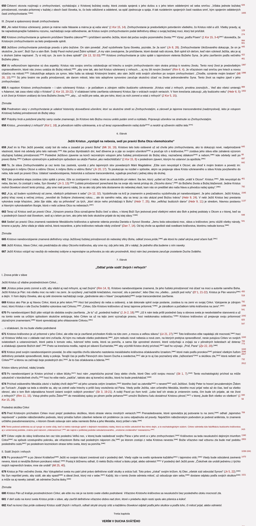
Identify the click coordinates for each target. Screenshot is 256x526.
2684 (244, 517)
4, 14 (151, 90)
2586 (243, 143)
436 (243, 9)
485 (243, 3)
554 (242, 165)
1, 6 (68, 494)
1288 (243, 186)
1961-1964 (246, 312)
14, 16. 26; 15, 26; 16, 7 (186, 75)
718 (242, 146)
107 (243, 223)
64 (243, 365)
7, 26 (42, 514)
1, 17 (226, 144)
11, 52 (96, 285)
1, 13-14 (64, 289)
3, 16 (69, 147)
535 (242, 203)
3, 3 (60, 195)
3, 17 (63, 90)
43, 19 (45, 366)
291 (242, 251)
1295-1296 (245, 174)
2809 (244, 274)
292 (242, 182)
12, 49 (183, 147)
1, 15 (140, 494)
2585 (244, 320)
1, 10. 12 (44, 522)
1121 (243, 177)
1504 (243, 128)
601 (243, 409)
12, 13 (233, 106)
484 (242, 162)
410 (243, 270)
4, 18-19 (118, 419)
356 (243, 257)
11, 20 (62, 191)
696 (243, 503)
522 (243, 369)
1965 (244, 454)
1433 (244, 79)
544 (243, 342)
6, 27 (115, 171)
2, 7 (58, 413)
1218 (243, 102)
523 (243, 493)
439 (243, 380)
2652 (243, 109)
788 (243, 13)
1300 (243, 189)
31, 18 (119, 191)
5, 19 (195, 150)
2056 (243, 195)
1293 (243, 114)
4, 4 (52, 220)
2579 (244, 338)
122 (243, 219)
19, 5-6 (60, 334)
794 (242, 131)
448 (242, 29)
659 (242, 169)
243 (242, 229)
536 (243, 521)
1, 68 (90, 498)
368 (243, 468)
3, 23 (141, 271)
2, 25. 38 (108, 370)
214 (243, 450)
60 (243, 280)
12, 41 (169, 381)
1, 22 (176, 171)
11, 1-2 (193, 381)
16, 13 (190, 79)
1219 (243, 199)
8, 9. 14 (94, 90)
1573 (243, 191)
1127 (243, 140)
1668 (243, 193)
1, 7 (101, 518)
